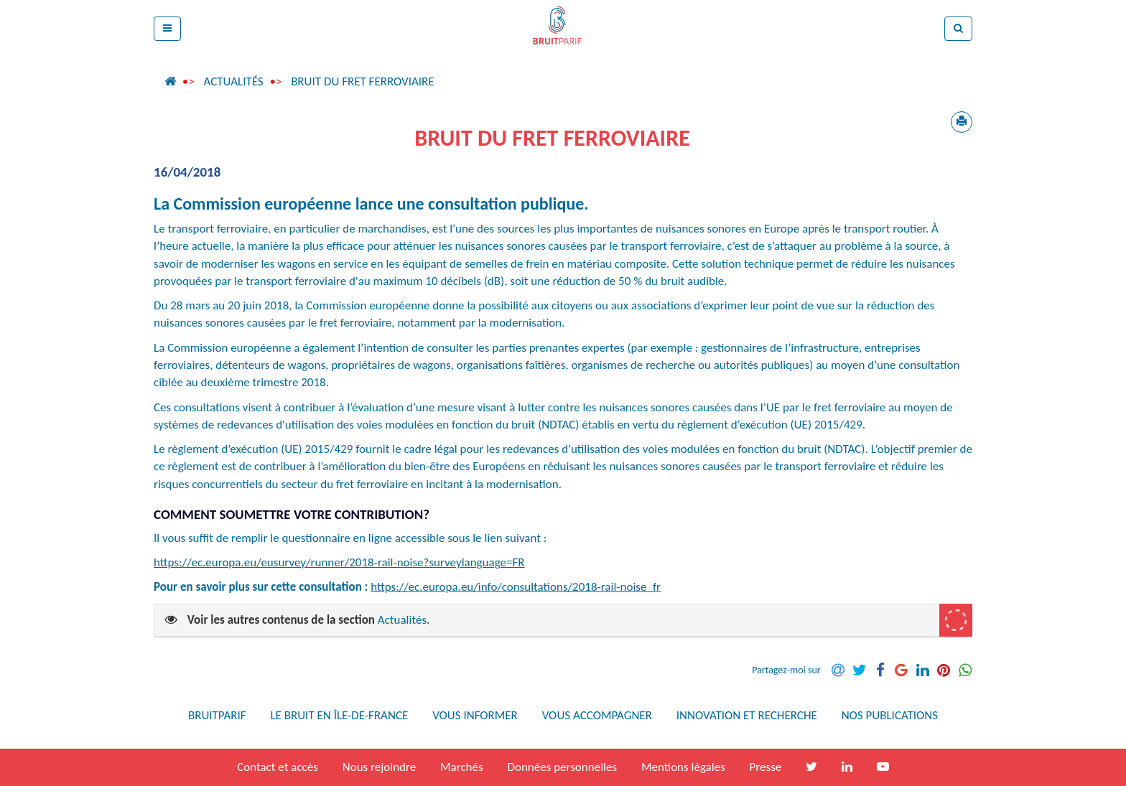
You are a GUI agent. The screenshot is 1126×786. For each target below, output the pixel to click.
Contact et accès (277, 767)
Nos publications (890, 715)
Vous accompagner (597, 715)
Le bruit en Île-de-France (339, 715)
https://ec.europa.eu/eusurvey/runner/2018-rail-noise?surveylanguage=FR (339, 562)
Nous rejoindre (379, 767)
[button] (167, 29)
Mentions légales (683, 767)
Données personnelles (562, 767)
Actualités (233, 81)
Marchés (461, 767)
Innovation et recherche (746, 715)
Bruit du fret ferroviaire (362, 81)
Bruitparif (217, 715)
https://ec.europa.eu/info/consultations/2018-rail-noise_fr (516, 586)
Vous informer (475, 715)
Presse (766, 767)
